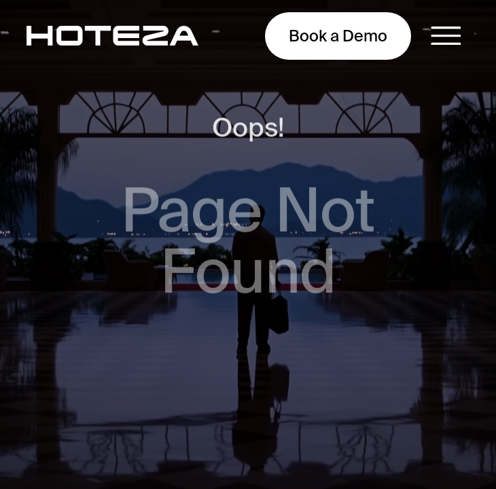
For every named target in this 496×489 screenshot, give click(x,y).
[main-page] (112, 36)
